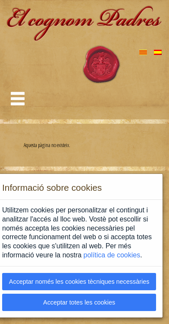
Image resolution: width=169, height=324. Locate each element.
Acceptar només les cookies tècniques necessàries (79, 281)
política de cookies (112, 255)
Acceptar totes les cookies (79, 302)
